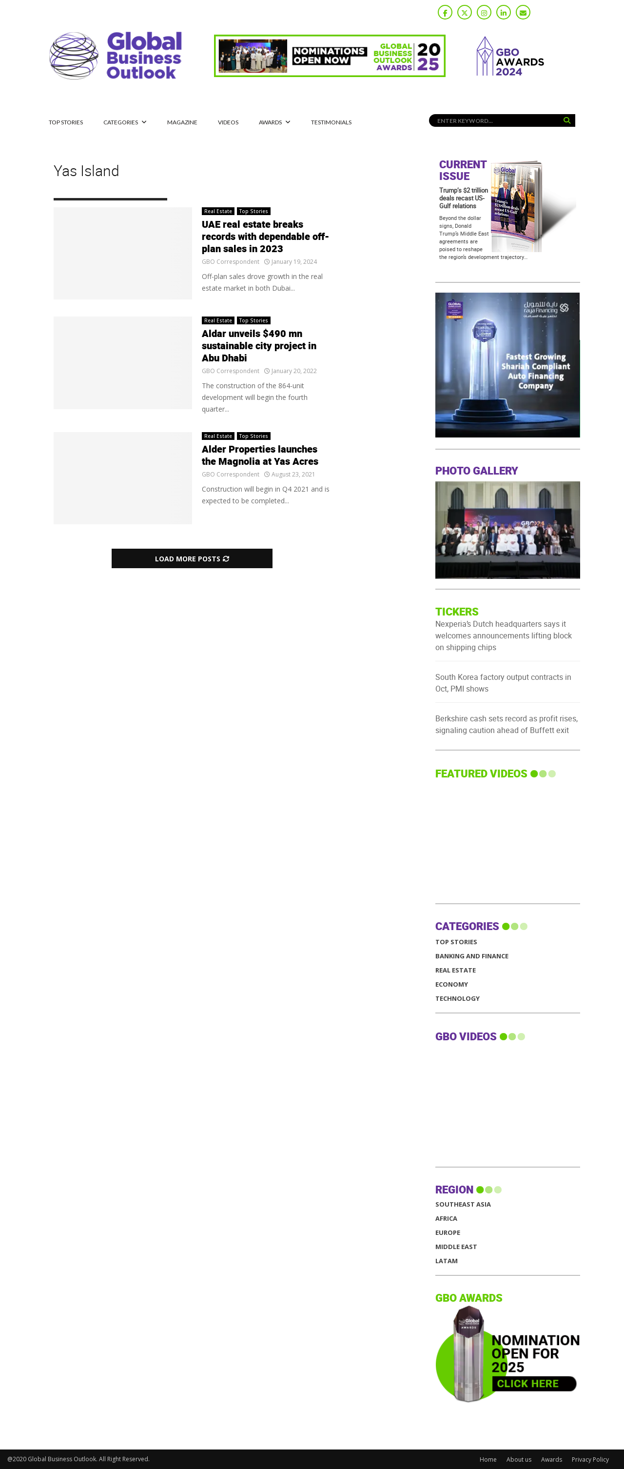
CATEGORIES (120, 122)
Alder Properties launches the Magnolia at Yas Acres (260, 455)
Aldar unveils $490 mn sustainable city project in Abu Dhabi (259, 346)
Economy (451, 984)
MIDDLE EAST (456, 1247)
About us (519, 1459)
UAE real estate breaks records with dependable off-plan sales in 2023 (266, 237)
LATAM (446, 1261)
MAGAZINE (182, 122)
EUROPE (447, 1233)
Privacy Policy (590, 1459)
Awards (270, 122)
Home (488, 1459)
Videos (228, 122)
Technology (457, 998)
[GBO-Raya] (507, 434)
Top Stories (66, 122)
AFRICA (446, 1218)
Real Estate (218, 211)
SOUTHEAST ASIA (463, 1204)
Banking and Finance (471, 956)
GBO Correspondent (230, 262)
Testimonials (331, 122)
